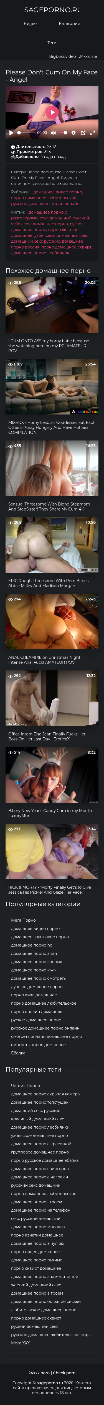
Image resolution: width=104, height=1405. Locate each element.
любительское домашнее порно (43, 1309)
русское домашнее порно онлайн (45, 203)
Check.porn (64, 1372)
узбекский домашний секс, (61, 235)
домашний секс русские (35, 1110)
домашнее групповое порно (40, 936)
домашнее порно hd (32, 945)
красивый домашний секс (37, 1118)
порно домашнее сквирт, (66, 247)
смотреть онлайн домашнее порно (46, 1036)
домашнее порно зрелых (36, 961)
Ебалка (18, 1053)
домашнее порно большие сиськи (46, 1301)
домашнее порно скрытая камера (45, 1094)
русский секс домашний (36, 1185)
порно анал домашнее (34, 994)
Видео (30, 23)
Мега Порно (23, 920)
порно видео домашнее (35, 1251)
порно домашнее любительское (43, 1003)
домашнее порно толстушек (40, 1102)
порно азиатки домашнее (37, 1235)
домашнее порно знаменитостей (44, 1276)
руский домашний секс (35, 1326)
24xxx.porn (39, 1372)
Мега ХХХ (20, 1343)
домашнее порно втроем (36, 1201)
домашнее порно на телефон (40, 1210)
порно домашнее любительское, (44, 197)
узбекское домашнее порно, (40, 223)
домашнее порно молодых (38, 1226)
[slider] (26, 132)
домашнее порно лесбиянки (40, 1127)
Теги (51, 42)
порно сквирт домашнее (36, 1268)
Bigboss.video (62, 56)
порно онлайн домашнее (36, 1011)
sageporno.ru (52, 10)
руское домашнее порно (36, 1019)
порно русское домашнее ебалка (44, 1160)
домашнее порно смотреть (38, 978)
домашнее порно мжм (34, 970)
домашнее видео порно (35, 928)
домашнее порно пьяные (36, 1260)
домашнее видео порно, (58, 192)
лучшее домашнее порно (37, 986)
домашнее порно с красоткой (41, 1143)
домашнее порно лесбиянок (40, 252)
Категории (69, 23)
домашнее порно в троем (37, 1293)
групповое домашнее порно (40, 1152)
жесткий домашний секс (36, 1284)
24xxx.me (88, 56)
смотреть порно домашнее (38, 1044)
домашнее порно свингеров (40, 1168)
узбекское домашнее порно (39, 1135)
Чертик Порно (25, 1085)
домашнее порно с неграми (39, 1177)
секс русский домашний (36, 1218)
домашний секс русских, (36, 241)
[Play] (11, 132)
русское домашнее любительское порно (52, 1334)
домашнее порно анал (34, 953)
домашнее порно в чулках (37, 1243)
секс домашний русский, (65, 218)
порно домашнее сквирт (36, 1318)
